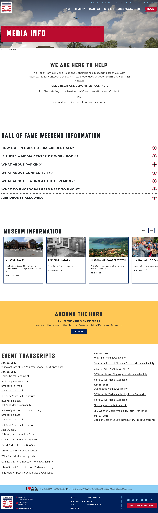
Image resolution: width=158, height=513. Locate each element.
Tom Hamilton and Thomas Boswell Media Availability (124, 363)
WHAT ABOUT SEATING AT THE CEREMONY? (38, 181)
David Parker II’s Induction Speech (20, 445)
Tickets (150, 8)
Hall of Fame (94, 8)
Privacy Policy (93, 498)
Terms (89, 501)
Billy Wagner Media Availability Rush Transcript (120, 410)
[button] (79, 148)
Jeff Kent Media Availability (16, 405)
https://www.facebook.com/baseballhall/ (137, 500)
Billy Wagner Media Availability (111, 405)
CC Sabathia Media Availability (111, 388)
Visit (68, 8)
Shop (138, 8)
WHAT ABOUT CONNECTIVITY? (27, 172)
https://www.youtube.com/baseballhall (146, 500)
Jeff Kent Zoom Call (12, 419)
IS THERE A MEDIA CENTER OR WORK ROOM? (39, 156)
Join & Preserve (125, 8)
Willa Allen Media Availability (110, 357)
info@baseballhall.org (25, 508)
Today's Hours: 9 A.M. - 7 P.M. (98, 3)
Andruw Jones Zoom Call (15, 381)
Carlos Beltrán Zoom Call (15, 376)
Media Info (74, 508)
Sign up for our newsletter (142, 505)
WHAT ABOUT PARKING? (22, 164)
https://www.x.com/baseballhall (133, 500)
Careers (73, 498)
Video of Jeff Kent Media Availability (21, 410)
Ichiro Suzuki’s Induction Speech (19, 450)
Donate (125, 3)
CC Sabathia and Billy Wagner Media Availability (120, 374)
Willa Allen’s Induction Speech (18, 456)
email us (80, 81)
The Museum (79, 8)
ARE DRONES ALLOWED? (22, 197)
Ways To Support (77, 501)
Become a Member (139, 3)
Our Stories (109, 8)
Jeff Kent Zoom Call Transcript (18, 425)
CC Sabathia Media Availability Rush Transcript (120, 394)
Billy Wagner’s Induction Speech (19, 434)
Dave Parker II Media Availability (111, 368)
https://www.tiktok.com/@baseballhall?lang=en (150, 500)
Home (3, 50)
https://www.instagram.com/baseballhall (141, 500)
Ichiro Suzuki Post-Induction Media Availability (27, 467)
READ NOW (79, 332)
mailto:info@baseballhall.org (128, 500)
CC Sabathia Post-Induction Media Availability (27, 461)
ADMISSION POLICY (94, 505)
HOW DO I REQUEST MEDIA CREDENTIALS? (37, 147)
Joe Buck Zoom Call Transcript (18, 396)
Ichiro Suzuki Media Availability (111, 379)
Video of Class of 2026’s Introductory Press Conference (32, 367)
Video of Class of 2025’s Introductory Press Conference (125, 419)
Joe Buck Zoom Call (12, 390)
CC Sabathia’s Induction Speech (19, 439)
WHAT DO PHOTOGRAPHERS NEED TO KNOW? (40, 189)
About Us (115, 3)
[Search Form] (151, 3)
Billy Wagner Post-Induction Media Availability (27, 472)
